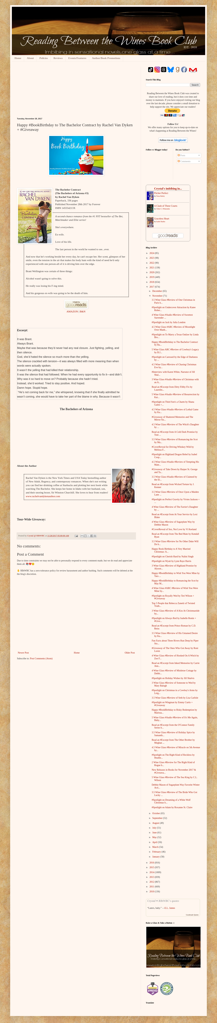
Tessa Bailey (160, 196)
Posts (181, 155)
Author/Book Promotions (106, 58)
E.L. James (170, 908)
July (154, 828)
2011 (152, 886)
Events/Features (77, 58)
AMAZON (72, 311)
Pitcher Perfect (161, 193)
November (157, 296)
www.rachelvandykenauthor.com (43, 496)
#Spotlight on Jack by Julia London (168, 322)
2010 (152, 891)
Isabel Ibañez (160, 221)
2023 (152, 258)
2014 (152, 872)
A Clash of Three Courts (165, 206)
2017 (152, 287)
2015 (152, 867)
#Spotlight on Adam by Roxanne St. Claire (172, 807)
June (154, 832)
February (156, 851)
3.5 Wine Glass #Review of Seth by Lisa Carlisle (175, 698)
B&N (83, 311)
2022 (152, 263)
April (155, 842)
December (157, 291)
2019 (152, 277)
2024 (152, 253)
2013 (152, 877)
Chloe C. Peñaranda (163, 209)
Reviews (58, 58)
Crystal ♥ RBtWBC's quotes (163, 900)
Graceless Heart (161, 218)
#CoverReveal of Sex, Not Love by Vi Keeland (174, 529)
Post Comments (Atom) (41, 658)
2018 (152, 282)
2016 (152, 862)
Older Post (130, 652)
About (30, 58)
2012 (152, 882)
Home (18, 58)
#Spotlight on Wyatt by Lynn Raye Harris (171, 561)
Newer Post (23, 652)
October (156, 813)
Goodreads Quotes (192, 915)
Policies (43, 58)
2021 (152, 267)
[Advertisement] (76, 92)
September (157, 818)
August (156, 823)
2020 (152, 272)
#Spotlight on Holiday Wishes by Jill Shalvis (173, 678)
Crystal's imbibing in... (168, 188)
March (155, 847)
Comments (184, 161)
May (154, 837)
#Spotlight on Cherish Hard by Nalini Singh (173, 556)
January (156, 856)
